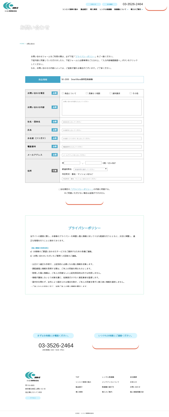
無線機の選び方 (108, 387)
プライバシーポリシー (85, 56)
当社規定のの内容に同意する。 (85, 189)
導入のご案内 (107, 392)
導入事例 (93, 9)
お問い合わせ (157, 5)
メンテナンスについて (110, 382)
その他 (135, 93)
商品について (70, 93)
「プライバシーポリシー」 (81, 189)
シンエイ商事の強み (70, 9)
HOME (22, 43)
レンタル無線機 (106, 9)
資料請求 (116, 93)
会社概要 (109, 4)
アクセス (33, 398)
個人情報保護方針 (137, 392)
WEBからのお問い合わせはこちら (116, 344)
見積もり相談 (94, 93)
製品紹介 (84, 9)
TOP (77, 377)
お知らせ (93, 4)
